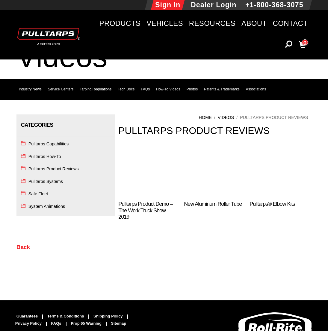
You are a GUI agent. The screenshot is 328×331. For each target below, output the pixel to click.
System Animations (46, 206)
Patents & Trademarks (222, 89)
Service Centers (60, 89)
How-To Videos (168, 89)
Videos (226, 117)
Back (23, 247)
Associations (256, 89)
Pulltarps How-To (44, 156)
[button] (288, 46)
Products (120, 23)
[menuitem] (29, 316)
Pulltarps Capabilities (48, 143)
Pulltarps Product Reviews (53, 168)
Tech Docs (126, 89)
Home (205, 117)
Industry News (30, 89)
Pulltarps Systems (45, 181)
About (254, 23)
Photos (192, 89)
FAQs (145, 89)
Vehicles (164, 23)
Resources (212, 23)
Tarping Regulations (95, 89)
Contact (290, 23)
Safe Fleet (38, 193)
